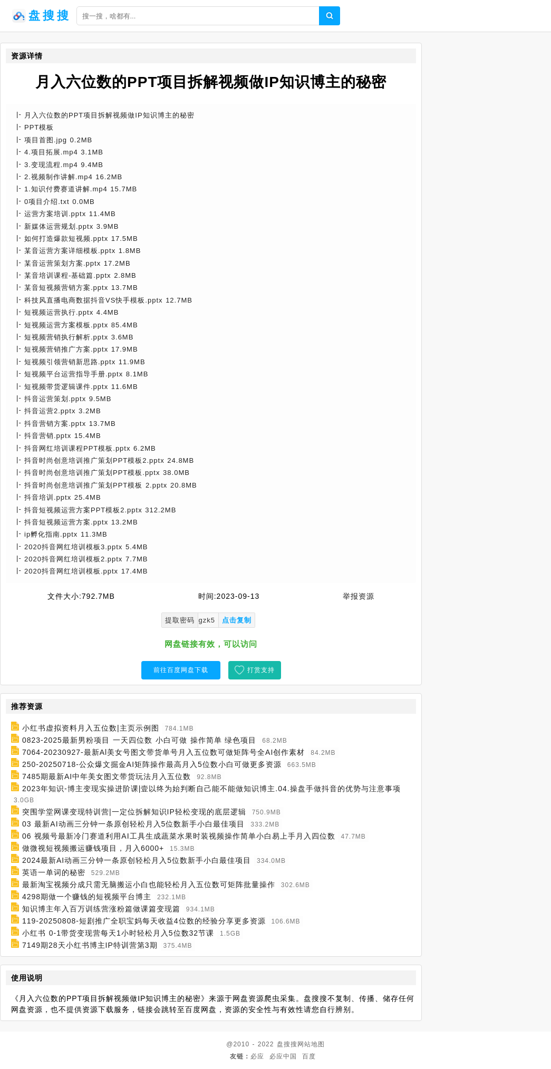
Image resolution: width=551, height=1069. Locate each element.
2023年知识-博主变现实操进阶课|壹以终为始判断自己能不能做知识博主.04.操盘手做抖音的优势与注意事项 (211, 788)
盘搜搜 (287, 1044)
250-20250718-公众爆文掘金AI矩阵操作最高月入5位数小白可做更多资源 (152, 764)
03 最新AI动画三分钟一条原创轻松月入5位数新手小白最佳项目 (133, 824)
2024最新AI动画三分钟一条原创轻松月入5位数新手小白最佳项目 (136, 860)
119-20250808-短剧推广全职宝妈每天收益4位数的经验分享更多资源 (144, 921)
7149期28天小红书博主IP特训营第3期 (90, 945)
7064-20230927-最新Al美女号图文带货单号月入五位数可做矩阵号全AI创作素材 (163, 752)
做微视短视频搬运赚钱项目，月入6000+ (93, 848)
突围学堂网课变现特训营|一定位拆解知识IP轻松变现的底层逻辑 (134, 812)
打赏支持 (261, 670)
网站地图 (311, 1044)
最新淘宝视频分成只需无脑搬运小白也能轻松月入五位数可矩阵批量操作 (148, 884)
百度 (309, 1056)
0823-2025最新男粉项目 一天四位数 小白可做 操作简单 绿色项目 (139, 740)
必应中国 (283, 1056)
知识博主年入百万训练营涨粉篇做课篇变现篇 (101, 909)
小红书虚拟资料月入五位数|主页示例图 (90, 728)
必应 (257, 1056)
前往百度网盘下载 (180, 670)
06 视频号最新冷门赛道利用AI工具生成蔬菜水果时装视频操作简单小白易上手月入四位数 (178, 836)
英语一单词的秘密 (53, 872)
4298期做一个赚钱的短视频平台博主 (86, 896)
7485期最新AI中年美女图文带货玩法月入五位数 (106, 776)
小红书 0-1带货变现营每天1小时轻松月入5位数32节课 (118, 933)
